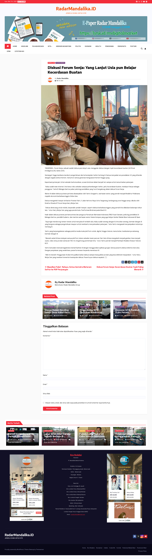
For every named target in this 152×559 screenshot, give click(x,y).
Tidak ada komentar (14, 442)
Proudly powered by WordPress (14, 549)
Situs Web (46, 394)
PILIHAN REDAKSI (60, 62)
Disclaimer (99, 548)
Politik (78, 46)
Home (15, 46)
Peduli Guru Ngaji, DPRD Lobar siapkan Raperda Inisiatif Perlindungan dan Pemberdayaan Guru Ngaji (129, 437)
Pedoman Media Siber (128, 548)
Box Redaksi (76, 455)
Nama (45, 375)
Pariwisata (122, 46)
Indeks (106, 548)
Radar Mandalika (62, 78)
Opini (8, 51)
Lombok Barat (48, 430)
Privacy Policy (142, 551)
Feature (133, 46)
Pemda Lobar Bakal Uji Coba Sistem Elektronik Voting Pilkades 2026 (92, 436)
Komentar (47, 336)
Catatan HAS (19, 51)
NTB (49, 46)
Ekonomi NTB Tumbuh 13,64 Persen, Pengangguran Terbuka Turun (127, 313)
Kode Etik (112, 548)
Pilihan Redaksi (38, 46)
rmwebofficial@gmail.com (78, 514)
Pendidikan (109, 46)
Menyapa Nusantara (63, 46)
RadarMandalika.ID (76, 8)
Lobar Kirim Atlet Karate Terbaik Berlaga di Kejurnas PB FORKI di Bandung (57, 437)
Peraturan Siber (142, 548)
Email (45, 384)
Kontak (119, 548)
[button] (142, 49)
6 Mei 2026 (49, 439)
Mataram (11, 430)
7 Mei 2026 (13, 439)
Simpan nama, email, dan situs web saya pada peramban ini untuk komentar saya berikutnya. (77, 403)
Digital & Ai (51, 62)
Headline (24, 46)
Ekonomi (88, 46)
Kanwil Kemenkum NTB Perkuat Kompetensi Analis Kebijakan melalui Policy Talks (21, 437)
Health (98, 46)
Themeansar (40, 549)
